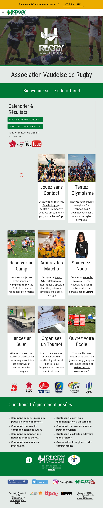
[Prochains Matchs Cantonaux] (25, 119)
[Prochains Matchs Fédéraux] (25, 126)
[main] (51, 75)
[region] (51, 4)
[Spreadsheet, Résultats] (70, 124)
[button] (3, 12)
